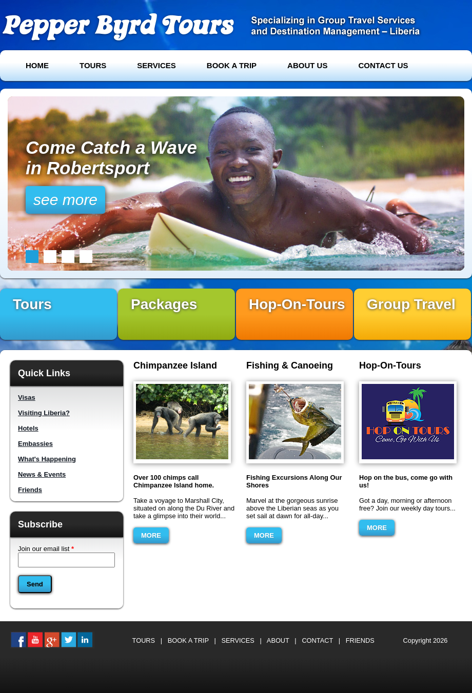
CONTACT (317, 640)
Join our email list (46, 549)
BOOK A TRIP (232, 65)
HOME (37, 65)
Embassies (35, 443)
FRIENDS (360, 640)
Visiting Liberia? (44, 413)
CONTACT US (383, 65)
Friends (30, 490)
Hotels (28, 428)
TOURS (93, 65)
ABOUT (278, 640)
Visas (26, 397)
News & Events (42, 474)
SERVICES (156, 65)
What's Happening (47, 459)
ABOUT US (307, 65)
